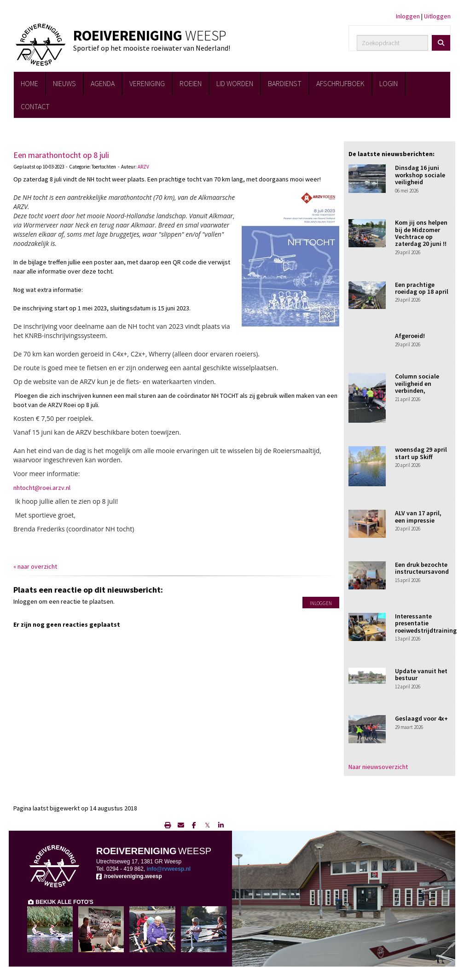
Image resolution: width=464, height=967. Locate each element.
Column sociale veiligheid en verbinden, (417, 383)
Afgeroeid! (410, 336)
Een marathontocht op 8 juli (61, 155)
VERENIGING (147, 83)
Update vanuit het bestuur (421, 674)
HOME (29, 83)
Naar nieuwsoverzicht (378, 767)
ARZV (143, 166)
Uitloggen (437, 16)
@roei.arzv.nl (41, 488)
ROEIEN (191, 83)
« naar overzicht (35, 566)
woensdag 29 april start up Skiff (421, 452)
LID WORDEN (234, 83)
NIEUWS (64, 83)
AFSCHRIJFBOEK (340, 83)
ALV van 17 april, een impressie (418, 516)
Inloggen (408, 16)
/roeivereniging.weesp (129, 876)
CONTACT (35, 106)
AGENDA (103, 83)
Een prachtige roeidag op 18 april (421, 288)
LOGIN (388, 83)
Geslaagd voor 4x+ (421, 718)
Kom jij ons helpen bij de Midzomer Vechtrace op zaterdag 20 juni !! (421, 233)
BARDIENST (285, 83)
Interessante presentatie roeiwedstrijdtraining (426, 623)
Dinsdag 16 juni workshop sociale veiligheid (420, 174)
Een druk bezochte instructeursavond (422, 568)
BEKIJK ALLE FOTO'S (60, 902)
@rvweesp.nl (168, 869)
